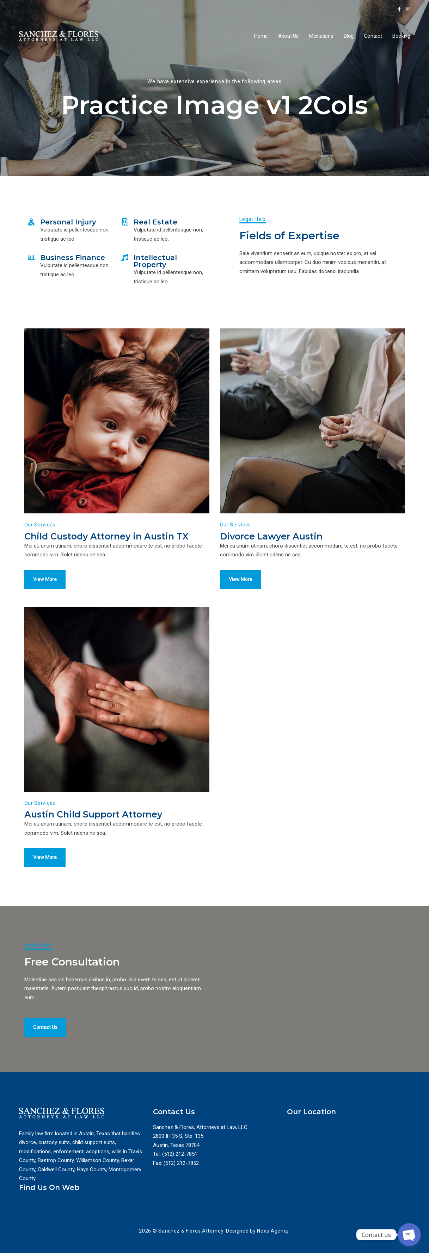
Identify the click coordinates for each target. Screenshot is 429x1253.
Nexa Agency (273, 1231)
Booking (401, 36)
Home (261, 36)
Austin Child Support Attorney (93, 814)
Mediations (321, 36)
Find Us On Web (49, 1187)
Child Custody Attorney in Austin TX (106, 536)
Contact (373, 36)
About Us (288, 36)
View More (45, 579)
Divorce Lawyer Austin (271, 536)
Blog (349, 36)
